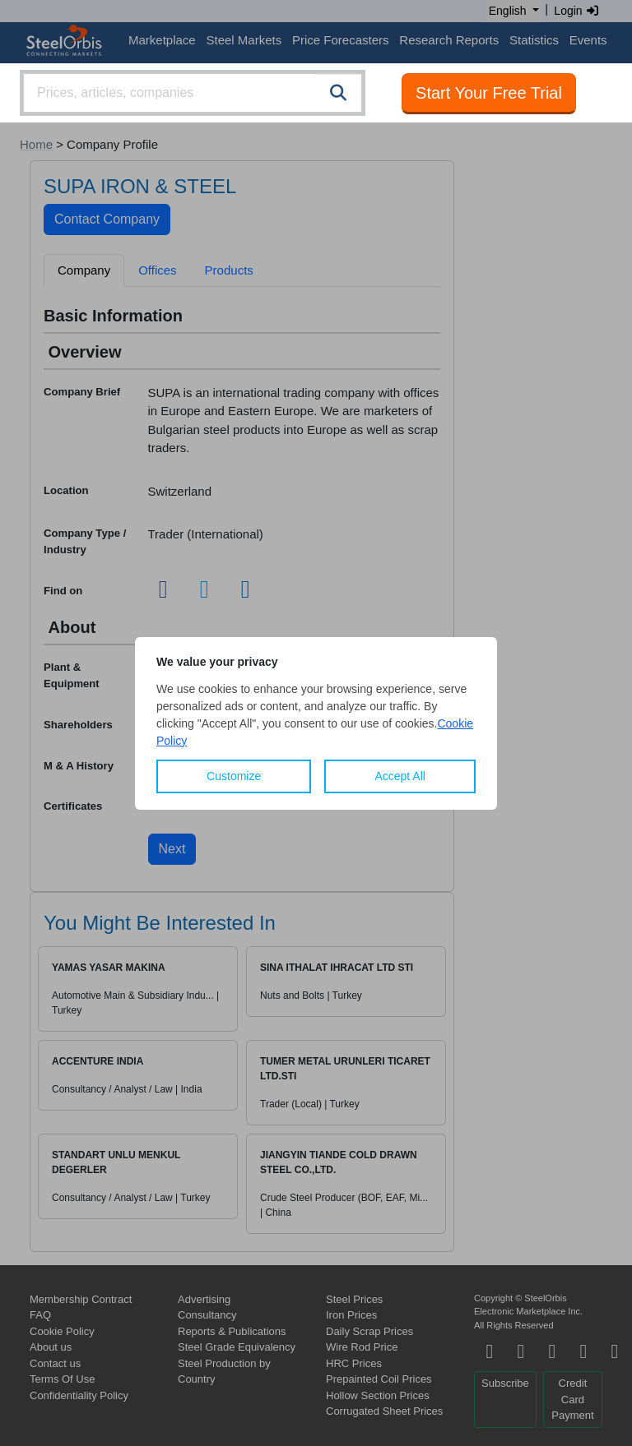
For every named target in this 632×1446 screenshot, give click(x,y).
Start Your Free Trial (489, 93)
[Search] (338, 93)
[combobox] (192, 93)
